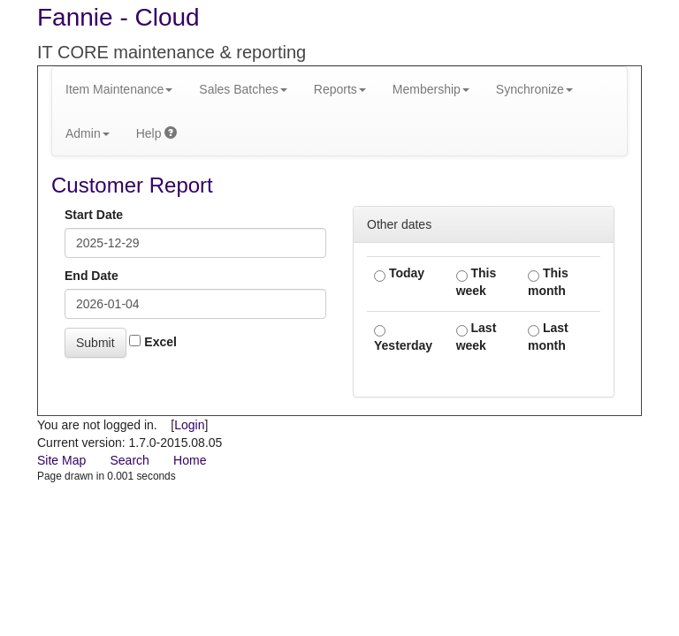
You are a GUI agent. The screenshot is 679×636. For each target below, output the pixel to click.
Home (189, 460)
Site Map (61, 460)
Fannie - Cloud (118, 17)
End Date (91, 276)
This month (548, 282)
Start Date (94, 215)
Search (129, 460)
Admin (87, 133)
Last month (548, 336)
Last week (476, 336)
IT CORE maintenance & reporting (171, 52)
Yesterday (403, 338)
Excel (152, 342)
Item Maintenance (118, 89)
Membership (431, 89)
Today (399, 274)
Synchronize (534, 89)
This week (476, 282)
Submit (95, 343)
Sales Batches (243, 89)
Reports (340, 89)
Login (189, 425)
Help (157, 133)
